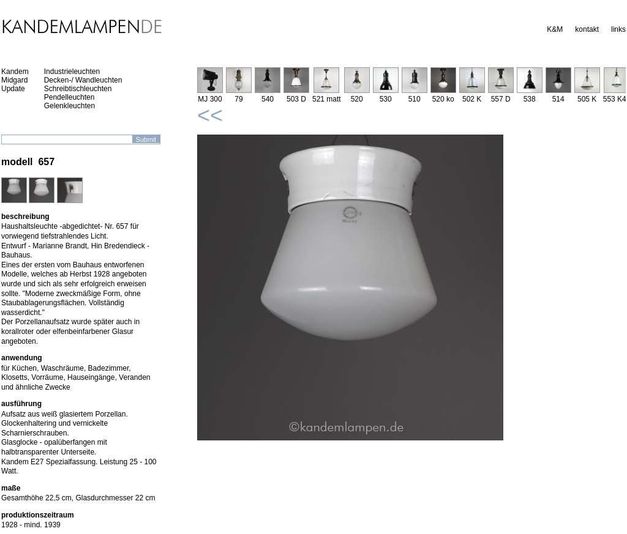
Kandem (15, 71)
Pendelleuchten (69, 97)
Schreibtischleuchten (78, 88)
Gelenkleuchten (69, 106)
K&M (555, 29)
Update (13, 88)
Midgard (14, 80)
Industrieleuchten (72, 71)
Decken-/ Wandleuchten (83, 80)
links (618, 29)
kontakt (587, 29)
